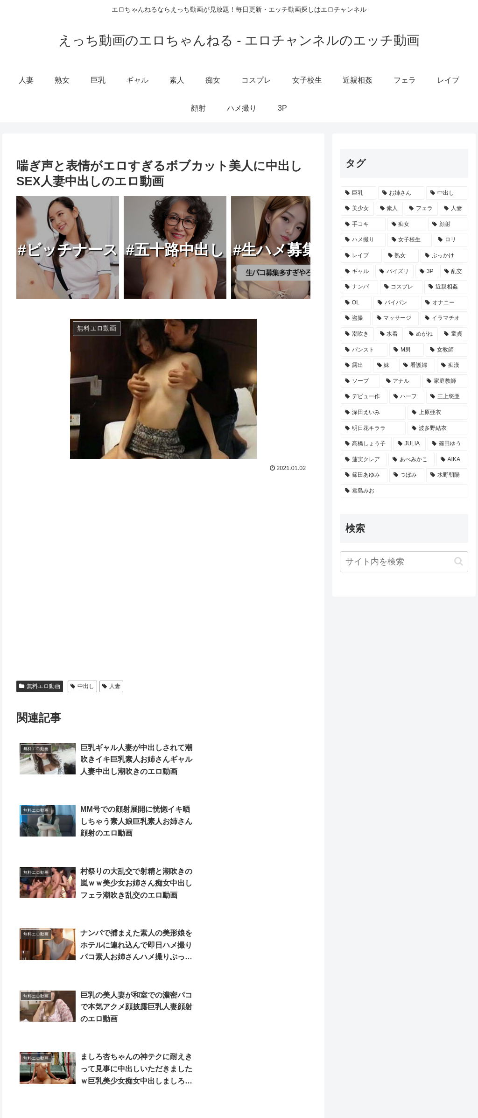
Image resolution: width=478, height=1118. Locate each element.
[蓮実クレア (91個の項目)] (364, 460)
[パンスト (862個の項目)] (364, 350)
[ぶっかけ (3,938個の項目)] (444, 256)
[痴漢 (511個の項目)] (452, 366)
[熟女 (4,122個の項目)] (401, 256)
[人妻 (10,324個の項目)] (453, 209)
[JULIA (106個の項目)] (410, 444)
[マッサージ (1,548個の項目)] (396, 318)
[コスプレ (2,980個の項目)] (401, 287)
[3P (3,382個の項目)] (426, 272)
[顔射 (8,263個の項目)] (447, 225)
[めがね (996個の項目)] (421, 334)
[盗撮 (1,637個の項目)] (355, 318)
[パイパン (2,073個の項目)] (396, 303)
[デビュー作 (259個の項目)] (364, 397)
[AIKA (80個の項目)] (451, 460)
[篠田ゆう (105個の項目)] (447, 444)
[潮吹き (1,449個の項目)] (357, 334)
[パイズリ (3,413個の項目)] (394, 272)
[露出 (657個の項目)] (356, 366)
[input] (404, 561)
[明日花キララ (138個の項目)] (373, 429)
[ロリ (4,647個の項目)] (450, 240)
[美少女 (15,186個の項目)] (357, 209)
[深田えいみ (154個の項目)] (373, 413)
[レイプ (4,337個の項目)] (361, 256)
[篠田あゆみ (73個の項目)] (364, 475)
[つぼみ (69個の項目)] (406, 475)
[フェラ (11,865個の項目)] (421, 209)
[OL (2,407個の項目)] (356, 303)
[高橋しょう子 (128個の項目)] (366, 444)
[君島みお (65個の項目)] (404, 491)
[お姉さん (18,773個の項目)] (401, 193)
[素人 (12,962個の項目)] (389, 209)
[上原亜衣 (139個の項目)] (437, 413)
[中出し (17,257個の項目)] (446, 193)
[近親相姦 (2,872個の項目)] (445, 287)
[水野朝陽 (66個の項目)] (446, 475)
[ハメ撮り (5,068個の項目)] (363, 240)
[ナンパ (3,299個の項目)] (359, 287)
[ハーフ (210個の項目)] (406, 397)
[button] (458, 561)
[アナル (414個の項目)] (401, 381)
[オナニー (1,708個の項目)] (444, 303)
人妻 (111, 686)
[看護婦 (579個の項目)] (417, 366)
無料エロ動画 (39, 686)
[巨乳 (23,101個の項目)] (358, 193)
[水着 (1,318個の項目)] (389, 334)
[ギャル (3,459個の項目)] (357, 272)
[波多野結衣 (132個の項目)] (437, 429)
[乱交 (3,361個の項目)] (453, 272)
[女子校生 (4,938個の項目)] (409, 240)
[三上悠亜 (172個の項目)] (446, 397)
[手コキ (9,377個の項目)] (363, 225)
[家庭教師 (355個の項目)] (444, 381)
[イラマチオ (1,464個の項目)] (444, 318)
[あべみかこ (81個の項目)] (411, 460)
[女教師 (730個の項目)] (446, 350)
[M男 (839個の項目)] (406, 350)
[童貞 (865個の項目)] (453, 334)
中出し (82, 686)
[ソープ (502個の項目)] (360, 381)
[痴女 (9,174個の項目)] (406, 225)
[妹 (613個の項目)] (385, 366)
